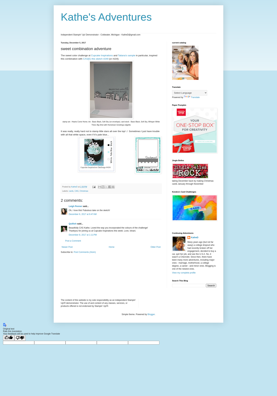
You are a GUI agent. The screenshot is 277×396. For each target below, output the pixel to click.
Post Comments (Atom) (85, 252)
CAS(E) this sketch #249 (95, 58)
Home (111, 247)
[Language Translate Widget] (189, 93)
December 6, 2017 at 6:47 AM (83, 214)
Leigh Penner (75, 206)
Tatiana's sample (126, 55)
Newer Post (67, 247)
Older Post (156, 247)
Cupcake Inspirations (102, 55)
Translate (192, 97)
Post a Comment (73, 241)
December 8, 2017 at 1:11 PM (83, 235)
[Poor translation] (20, 338)
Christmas (83, 191)
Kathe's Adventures (106, 17)
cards (71, 191)
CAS (76, 191)
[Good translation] (8, 338)
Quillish (72, 224)
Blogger (151, 314)
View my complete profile (184, 273)
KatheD (194, 237)
